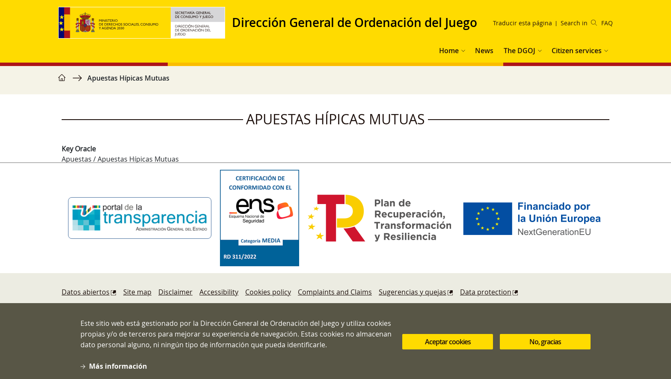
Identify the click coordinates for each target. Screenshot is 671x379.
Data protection (485, 292)
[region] (335, 82)
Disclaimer (175, 292)
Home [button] (449, 50)
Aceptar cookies (448, 347)
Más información (118, 372)
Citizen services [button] (577, 50)
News (484, 50)
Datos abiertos (86, 292)
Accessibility (218, 292)
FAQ (607, 23)
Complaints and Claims (335, 292)
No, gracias (545, 347)
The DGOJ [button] (519, 50)
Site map (137, 292)
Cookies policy (268, 292)
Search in (579, 23)
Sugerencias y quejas (412, 292)
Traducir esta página (522, 23)
